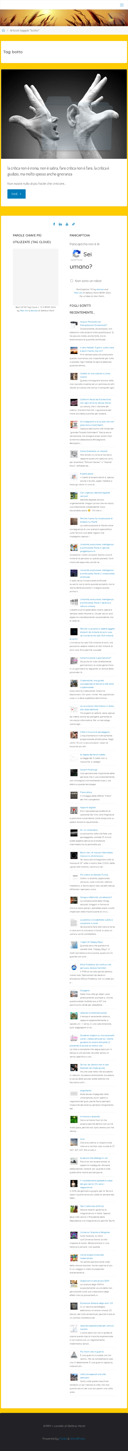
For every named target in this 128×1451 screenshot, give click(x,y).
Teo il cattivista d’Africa (92, 1206)
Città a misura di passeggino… (95, 732)
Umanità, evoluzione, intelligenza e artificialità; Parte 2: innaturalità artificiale (97, 573)
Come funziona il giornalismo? (95, 657)
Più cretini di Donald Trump (94, 874)
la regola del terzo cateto (92, 754)
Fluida (62, 1438)
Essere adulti (86, 473)
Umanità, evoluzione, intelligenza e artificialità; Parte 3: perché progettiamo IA (97, 548)
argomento (85, 1090)
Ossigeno (84, 990)
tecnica (34, 310)
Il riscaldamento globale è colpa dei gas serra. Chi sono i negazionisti (96, 1184)
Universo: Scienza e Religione (95, 1232)
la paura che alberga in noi (94, 1158)
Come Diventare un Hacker (94, 451)
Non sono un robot (88, 281)
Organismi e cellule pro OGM (94, 1280)
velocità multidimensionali (93, 1012)
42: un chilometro (89, 829)
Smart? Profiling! (88, 769)
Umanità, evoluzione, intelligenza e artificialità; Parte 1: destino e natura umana (97, 603)
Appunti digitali (88, 807)
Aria (82, 1139)
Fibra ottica (86, 792)
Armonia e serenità (90, 1116)
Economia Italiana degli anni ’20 (96, 1303)
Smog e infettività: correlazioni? (96, 897)
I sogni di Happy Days (91, 941)
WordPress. (77, 1438)
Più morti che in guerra (92, 1351)
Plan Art (24, 310)
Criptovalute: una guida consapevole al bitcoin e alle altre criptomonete (97, 684)
